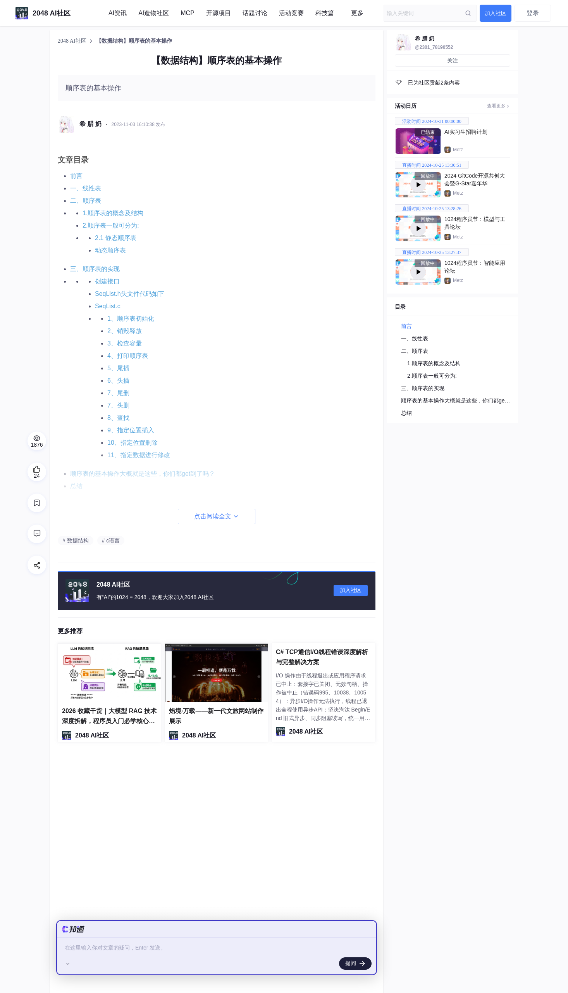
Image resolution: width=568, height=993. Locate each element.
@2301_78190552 (434, 47)
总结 (406, 413)
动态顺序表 (110, 250)
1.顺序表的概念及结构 (113, 213)
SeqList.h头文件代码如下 (129, 293)
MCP (187, 13)
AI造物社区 (153, 13)
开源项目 (218, 13)
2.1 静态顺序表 (115, 238)
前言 (76, 176)
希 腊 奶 (424, 38)
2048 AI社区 (73, 41)
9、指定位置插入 (130, 430)
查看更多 (498, 106)
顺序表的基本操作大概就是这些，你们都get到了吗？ (464, 400)
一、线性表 (85, 188)
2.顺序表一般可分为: (111, 225)
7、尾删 (118, 393)
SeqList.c (107, 306)
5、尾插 (118, 368)
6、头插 (118, 380)
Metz (458, 149)
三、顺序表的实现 (95, 269)
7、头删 (118, 405)
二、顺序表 (85, 200)
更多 (357, 13)
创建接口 (107, 281)
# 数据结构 (75, 540)
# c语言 (111, 540)
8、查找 (118, 417)
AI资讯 (117, 13)
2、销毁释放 (124, 331)
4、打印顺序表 (127, 355)
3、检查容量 (124, 343)
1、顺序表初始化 (130, 318)
